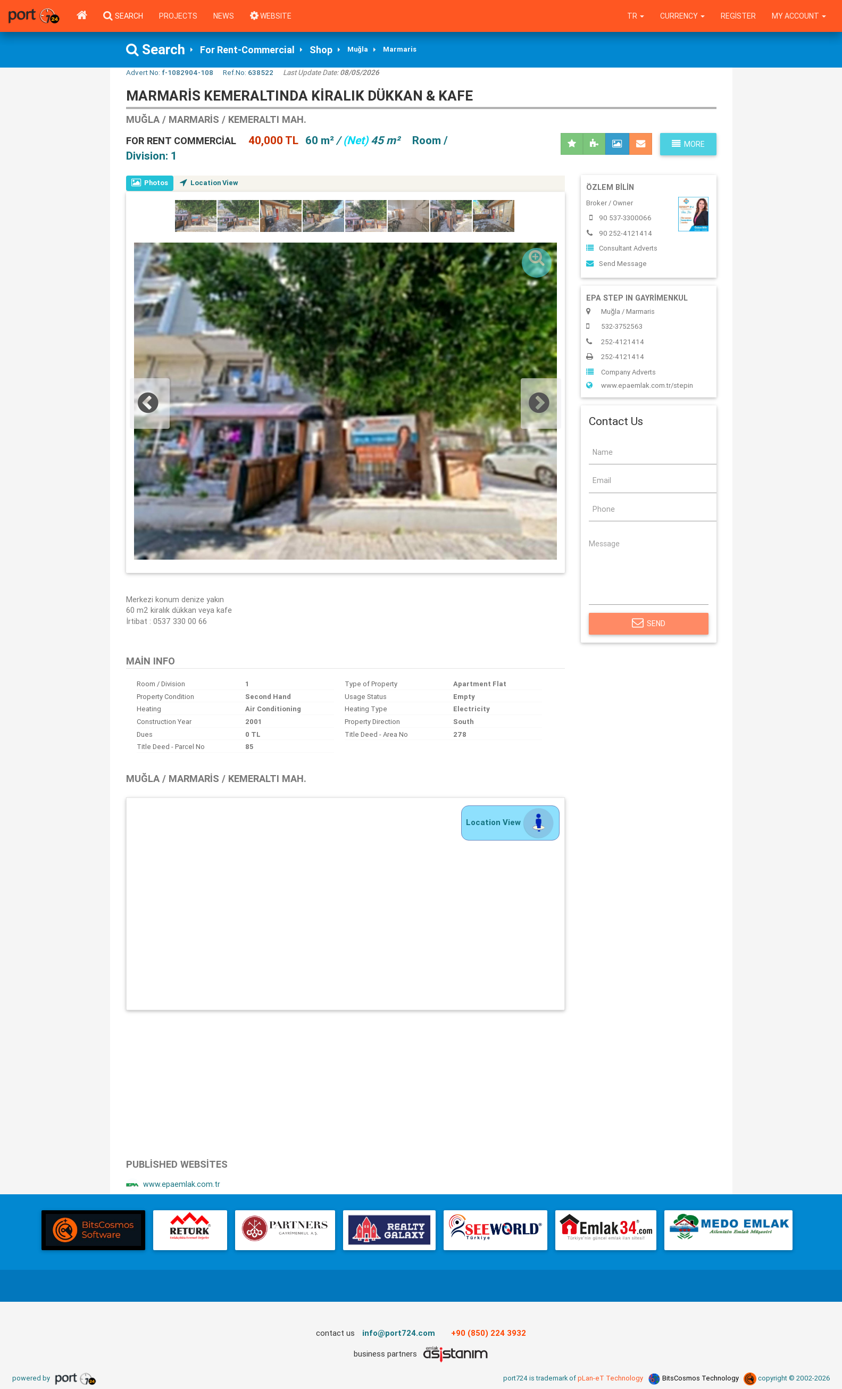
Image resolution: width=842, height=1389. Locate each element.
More (688, 144)
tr (634, 16)
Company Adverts (621, 372)
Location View (210, 182)
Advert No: (169, 72)
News (223, 16)
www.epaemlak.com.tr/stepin (639, 385)
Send (648, 623)
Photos (150, 182)
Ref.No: (248, 72)
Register (737, 16)
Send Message (616, 263)
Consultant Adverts (621, 248)
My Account (798, 16)
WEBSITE (271, 16)
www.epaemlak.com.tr (173, 1184)
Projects (178, 16)
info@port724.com (399, 1333)
